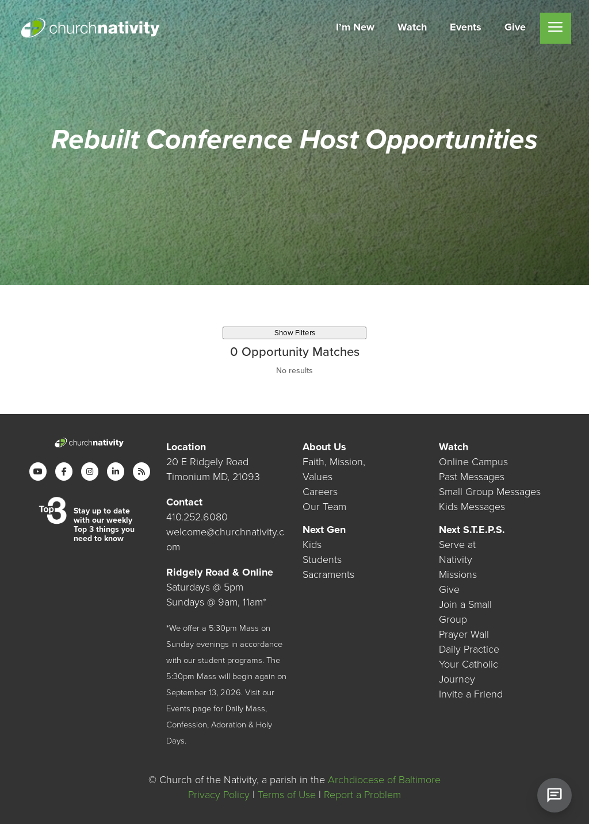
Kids (312, 544)
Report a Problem (362, 794)
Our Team (324, 506)
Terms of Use (287, 794)
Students (322, 559)
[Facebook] (63, 471)
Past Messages (471, 476)
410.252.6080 (197, 517)
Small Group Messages (490, 491)
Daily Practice (469, 649)
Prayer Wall (464, 634)
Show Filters (294, 333)
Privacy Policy (219, 794)
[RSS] (141, 471)
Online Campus (473, 461)
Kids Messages (472, 506)
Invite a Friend (471, 694)
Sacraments (328, 574)
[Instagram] (89, 471)
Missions (458, 574)
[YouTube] (38, 471)
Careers (320, 491)
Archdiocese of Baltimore (384, 779)
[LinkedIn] (115, 471)
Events (178, 709)
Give (449, 589)
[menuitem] (355, 28)
